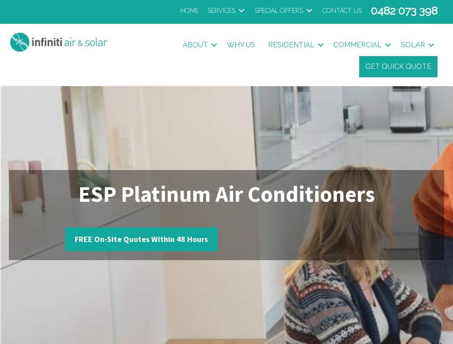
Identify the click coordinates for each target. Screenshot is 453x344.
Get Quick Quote (398, 66)
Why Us (241, 45)
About (195, 45)
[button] (214, 45)
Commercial (358, 45)
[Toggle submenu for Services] (241, 11)
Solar (413, 45)
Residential (291, 45)
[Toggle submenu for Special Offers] (309, 11)
